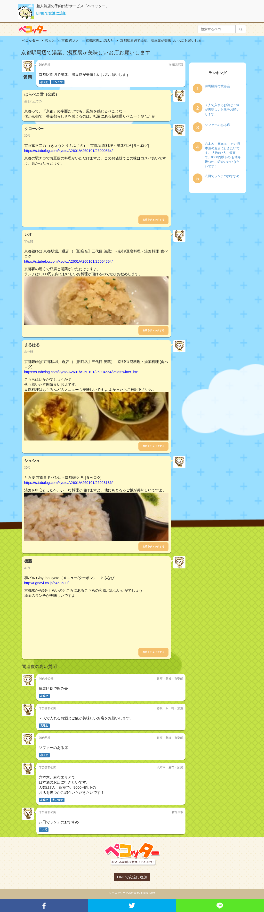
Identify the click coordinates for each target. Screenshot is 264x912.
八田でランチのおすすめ (222, 176)
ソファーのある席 (217, 125)
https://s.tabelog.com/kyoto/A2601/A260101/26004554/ (68, 261)
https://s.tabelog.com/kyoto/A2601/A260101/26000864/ (68, 151)
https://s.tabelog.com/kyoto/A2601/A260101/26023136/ (68, 482)
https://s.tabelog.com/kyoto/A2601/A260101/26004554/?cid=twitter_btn (81, 372)
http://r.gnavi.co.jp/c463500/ (46, 583)
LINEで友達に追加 (51, 13)
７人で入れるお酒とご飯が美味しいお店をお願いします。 (222, 109)
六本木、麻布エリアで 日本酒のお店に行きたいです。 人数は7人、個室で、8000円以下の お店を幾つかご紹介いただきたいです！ (223, 155)
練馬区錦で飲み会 (217, 86)
